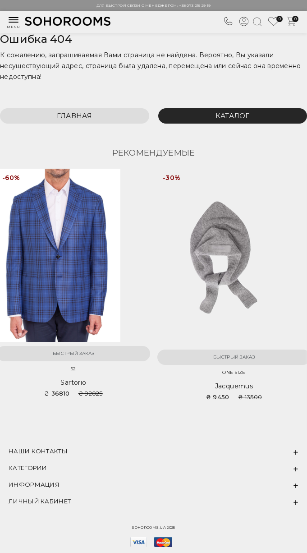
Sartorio (73, 382)
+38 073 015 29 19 (195, 5)
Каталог (232, 115)
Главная (74, 115)
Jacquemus (234, 386)
